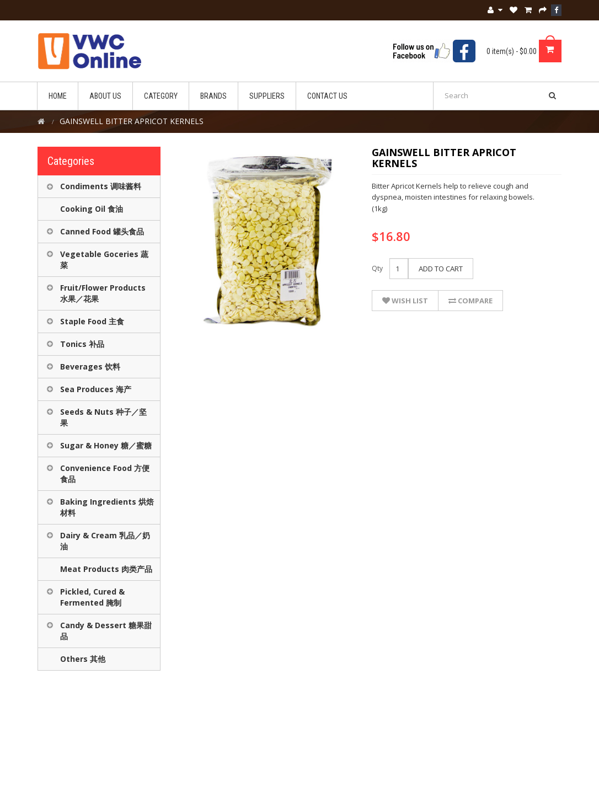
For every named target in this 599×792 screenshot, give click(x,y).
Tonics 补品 (82, 344)
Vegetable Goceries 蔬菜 (104, 259)
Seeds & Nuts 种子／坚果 (103, 417)
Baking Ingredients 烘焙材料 (107, 507)
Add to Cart (441, 269)
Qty (377, 268)
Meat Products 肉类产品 (106, 569)
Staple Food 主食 (92, 321)
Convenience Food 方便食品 (104, 473)
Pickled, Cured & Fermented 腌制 (92, 597)
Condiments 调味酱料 (100, 186)
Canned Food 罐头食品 (102, 231)
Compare (470, 301)
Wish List (405, 301)
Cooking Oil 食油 (91, 209)
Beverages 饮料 (90, 366)
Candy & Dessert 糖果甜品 (106, 630)
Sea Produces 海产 (95, 389)
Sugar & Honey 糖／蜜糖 (106, 445)
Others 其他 (82, 659)
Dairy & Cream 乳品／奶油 (105, 541)
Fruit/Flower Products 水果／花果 (103, 293)
